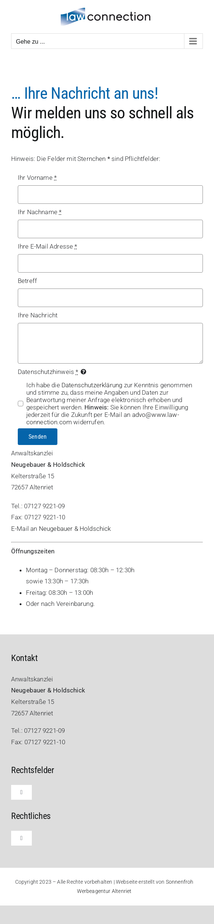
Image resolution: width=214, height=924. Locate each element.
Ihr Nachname (39, 212)
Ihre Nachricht (37, 315)
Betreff (27, 280)
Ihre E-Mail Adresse (47, 246)
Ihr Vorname (37, 177)
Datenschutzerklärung (91, 385)
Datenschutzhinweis (48, 371)
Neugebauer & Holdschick (75, 528)
